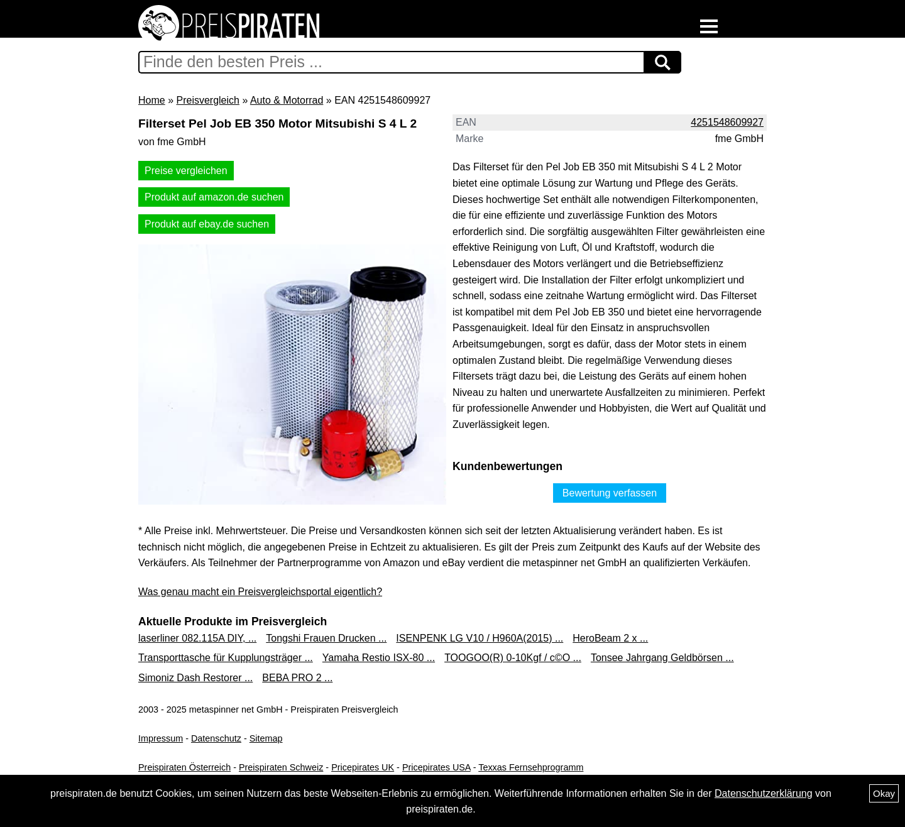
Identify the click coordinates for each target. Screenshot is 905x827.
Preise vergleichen (186, 170)
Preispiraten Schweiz (281, 767)
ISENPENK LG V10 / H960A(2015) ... (479, 638)
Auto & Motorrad (287, 100)
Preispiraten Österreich (184, 767)
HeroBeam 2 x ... (610, 638)
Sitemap (266, 738)
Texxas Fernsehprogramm (530, 767)
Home (151, 100)
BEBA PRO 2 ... (297, 677)
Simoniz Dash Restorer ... (195, 677)
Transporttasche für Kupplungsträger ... (225, 657)
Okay (884, 793)
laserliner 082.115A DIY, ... (197, 638)
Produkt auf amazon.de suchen (214, 197)
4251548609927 (727, 122)
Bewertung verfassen (609, 493)
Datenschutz (216, 738)
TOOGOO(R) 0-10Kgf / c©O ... (512, 657)
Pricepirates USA (436, 767)
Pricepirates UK (362, 767)
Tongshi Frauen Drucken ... (326, 638)
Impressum (160, 738)
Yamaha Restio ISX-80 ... (378, 657)
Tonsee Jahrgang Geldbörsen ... (662, 657)
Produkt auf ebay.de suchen (207, 224)
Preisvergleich (207, 100)
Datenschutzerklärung (764, 793)
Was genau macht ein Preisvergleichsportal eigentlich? (260, 591)
